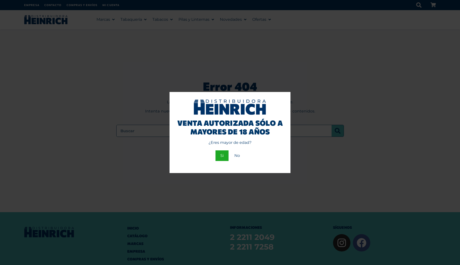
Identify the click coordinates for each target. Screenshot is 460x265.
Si (222, 155)
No (237, 155)
